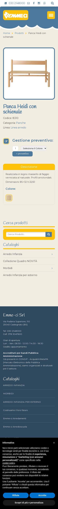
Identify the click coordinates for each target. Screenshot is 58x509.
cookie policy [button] (8, 463)
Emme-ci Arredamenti (14, 418)
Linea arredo (18, 127)
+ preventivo (22, 154)
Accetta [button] (42, 495)
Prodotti (19, 33)
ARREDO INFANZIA (14, 385)
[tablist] (29, 167)
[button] (54, 442)
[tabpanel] (29, 187)
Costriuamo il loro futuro (15, 410)
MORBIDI (8, 393)
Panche (21, 122)
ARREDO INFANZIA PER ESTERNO (22, 402)
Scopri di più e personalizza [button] (29, 502)
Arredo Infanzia (12, 254)
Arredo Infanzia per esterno (20, 275)
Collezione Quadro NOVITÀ (20, 261)
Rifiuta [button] (15, 495)
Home (6, 33)
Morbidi (7, 268)
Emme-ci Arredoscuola (15, 426)
